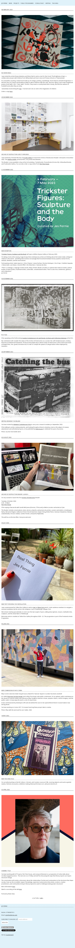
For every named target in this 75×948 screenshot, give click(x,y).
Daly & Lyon (39, 429)
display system (12, 159)
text (20, 89)
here (11, 91)
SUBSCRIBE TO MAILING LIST (9, 919)
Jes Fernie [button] (4, 3)
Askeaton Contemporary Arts (22, 424)
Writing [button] (48, 3)
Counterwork (9, 935)
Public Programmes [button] (27, 3)
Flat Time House (44, 164)
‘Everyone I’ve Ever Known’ (15, 696)
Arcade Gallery (27, 158)
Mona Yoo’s (41, 607)
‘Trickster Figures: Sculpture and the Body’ (13, 254)
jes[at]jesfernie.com (11, 915)
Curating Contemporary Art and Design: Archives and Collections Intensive (44, 338)
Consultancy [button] (39, 3)
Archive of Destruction (28, 497)
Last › (41, 898)
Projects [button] (16, 3)
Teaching (55, 3)
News (10, 3)
